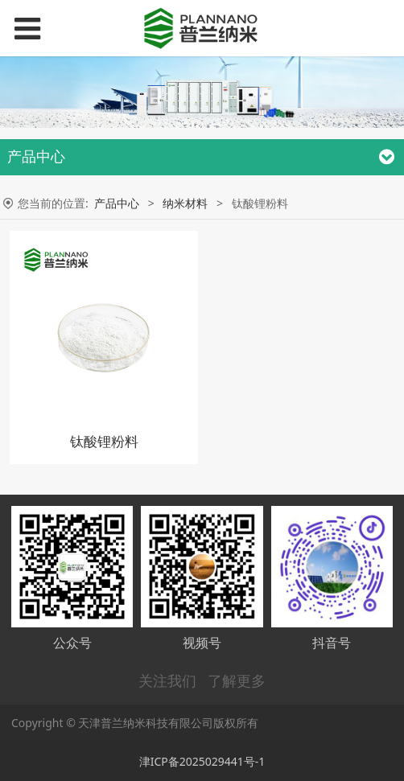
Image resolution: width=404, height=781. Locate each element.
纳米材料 (185, 203)
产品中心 (116, 203)
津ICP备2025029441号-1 (202, 761)
